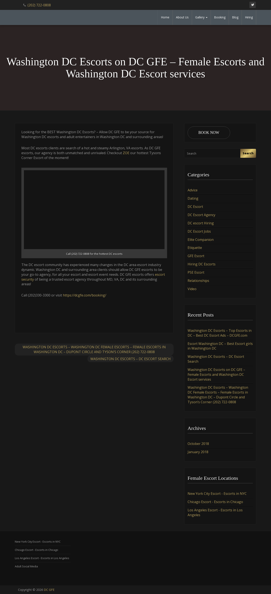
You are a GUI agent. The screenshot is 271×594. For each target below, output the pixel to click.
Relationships (198, 280)
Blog (235, 17)
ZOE (126, 153)
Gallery (201, 17)
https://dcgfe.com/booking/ (84, 295)
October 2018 (198, 443)
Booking (219, 17)
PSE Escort (196, 272)
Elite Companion (201, 239)
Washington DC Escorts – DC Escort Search (130, 359)
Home (165, 17)
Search (248, 153)
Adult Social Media (26, 566)
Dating (193, 198)
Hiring (249, 17)
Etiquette (195, 247)
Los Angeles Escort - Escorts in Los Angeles (42, 558)
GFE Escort (196, 256)
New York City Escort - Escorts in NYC (217, 493)
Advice (193, 190)
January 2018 (198, 452)
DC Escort (195, 206)
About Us (182, 17)
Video (192, 289)
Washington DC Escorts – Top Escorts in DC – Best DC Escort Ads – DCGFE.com (220, 333)
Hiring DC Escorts (202, 264)
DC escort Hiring (201, 223)
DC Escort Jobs (199, 231)
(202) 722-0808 (39, 5)
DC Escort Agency (201, 215)
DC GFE (49, 590)
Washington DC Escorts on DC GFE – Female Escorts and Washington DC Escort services (216, 374)
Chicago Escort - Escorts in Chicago (215, 501)
